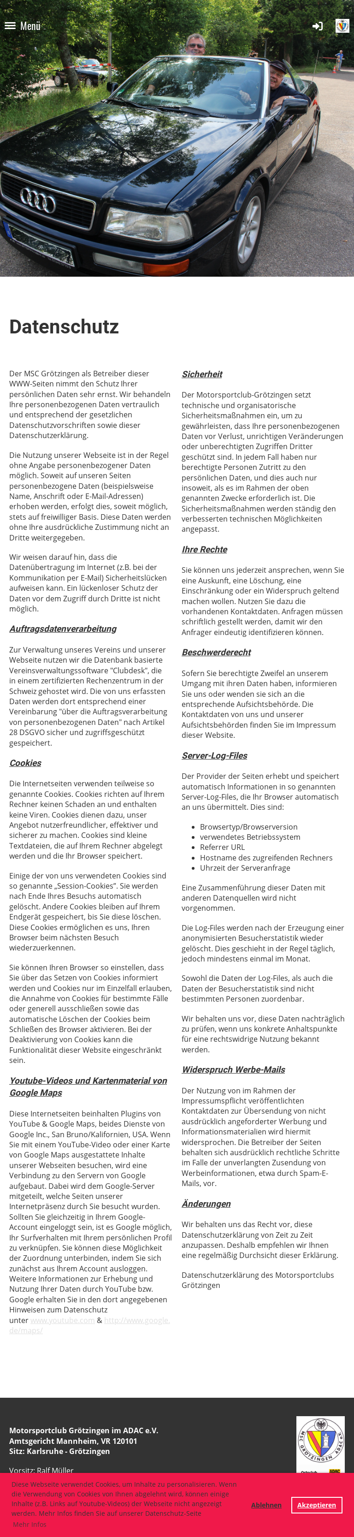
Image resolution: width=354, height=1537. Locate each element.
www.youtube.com (62, 1320)
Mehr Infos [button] (30, 1524)
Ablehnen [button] (266, 1505)
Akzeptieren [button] (316, 1505)
